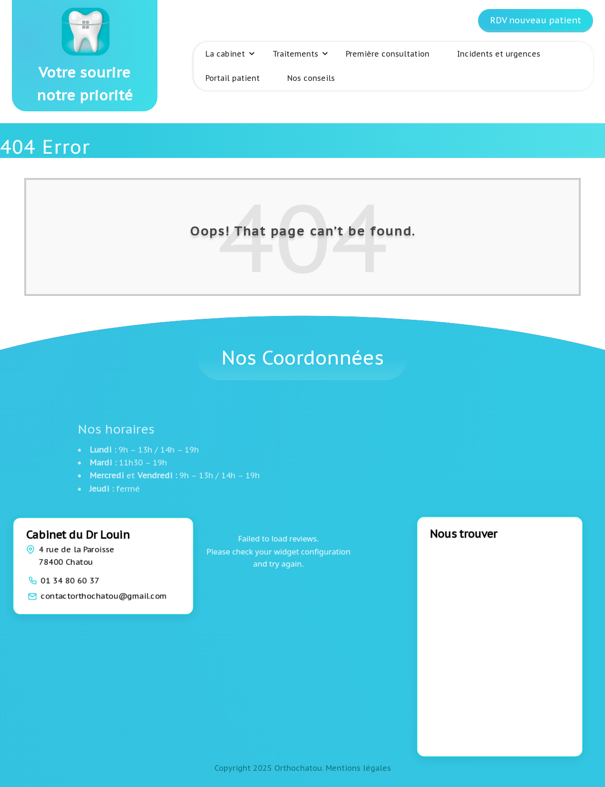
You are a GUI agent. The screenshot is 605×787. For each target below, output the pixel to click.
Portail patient (232, 78)
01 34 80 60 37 (70, 579)
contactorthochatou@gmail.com (104, 595)
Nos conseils (311, 78)
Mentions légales (358, 768)
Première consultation (387, 54)
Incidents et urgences (498, 54)
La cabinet (225, 54)
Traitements (295, 54)
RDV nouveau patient (535, 20)
